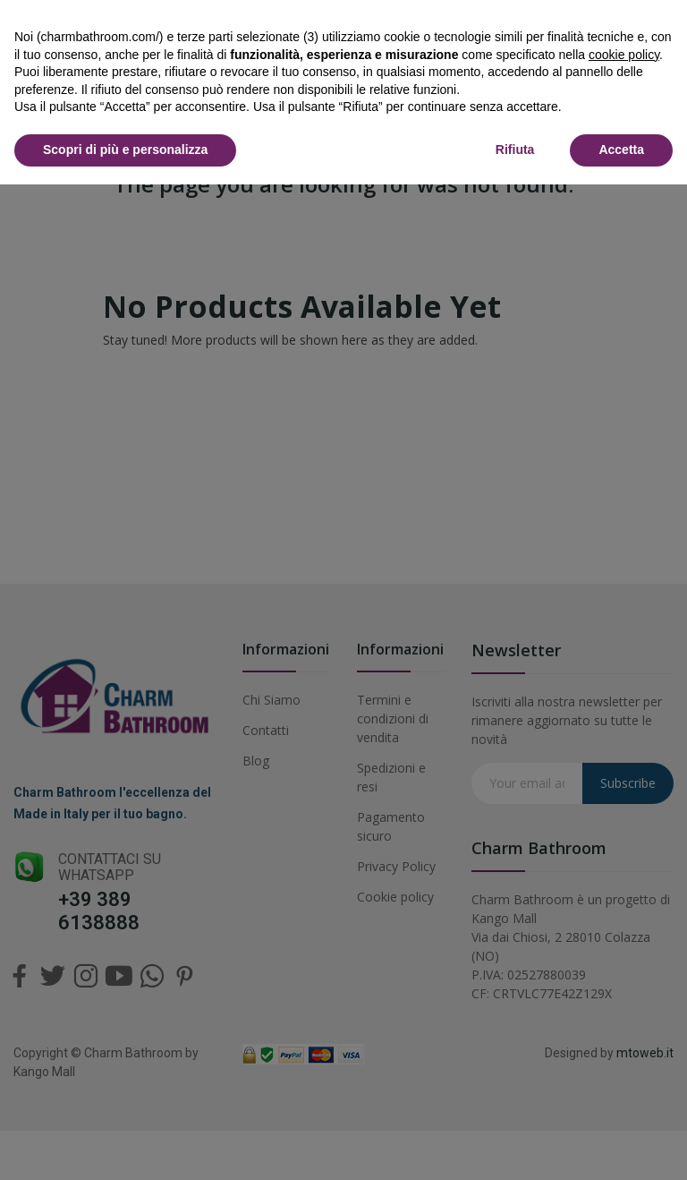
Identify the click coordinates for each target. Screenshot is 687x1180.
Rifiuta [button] (515, 149)
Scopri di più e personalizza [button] (125, 149)
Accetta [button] (621, 149)
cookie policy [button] (624, 54)
